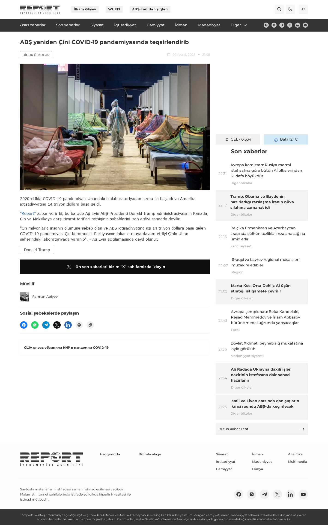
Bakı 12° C (286, 139)
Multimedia (297, 462)
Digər (239, 25)
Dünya (257, 469)
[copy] (90, 325)
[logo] (40, 9)
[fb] (266, 25)
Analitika (295, 454)
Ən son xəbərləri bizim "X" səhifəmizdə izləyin (115, 267)
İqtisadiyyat (225, 462)
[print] (79, 325)
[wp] (35, 325)
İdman (257, 454)
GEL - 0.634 (237, 139)
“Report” (28, 213)
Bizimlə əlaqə (150, 454)
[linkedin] (297, 25)
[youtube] (305, 25)
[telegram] (281, 25)
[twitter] (289, 25)
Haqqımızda (110, 454)
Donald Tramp (37, 250)
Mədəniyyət (262, 462)
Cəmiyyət (224, 469)
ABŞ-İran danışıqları (150, 9)
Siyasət (222, 454)
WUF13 (114, 9)
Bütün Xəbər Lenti (262, 429)
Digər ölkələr (36, 55)
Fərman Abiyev (39, 296)
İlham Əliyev (85, 9)
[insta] (274, 25)
